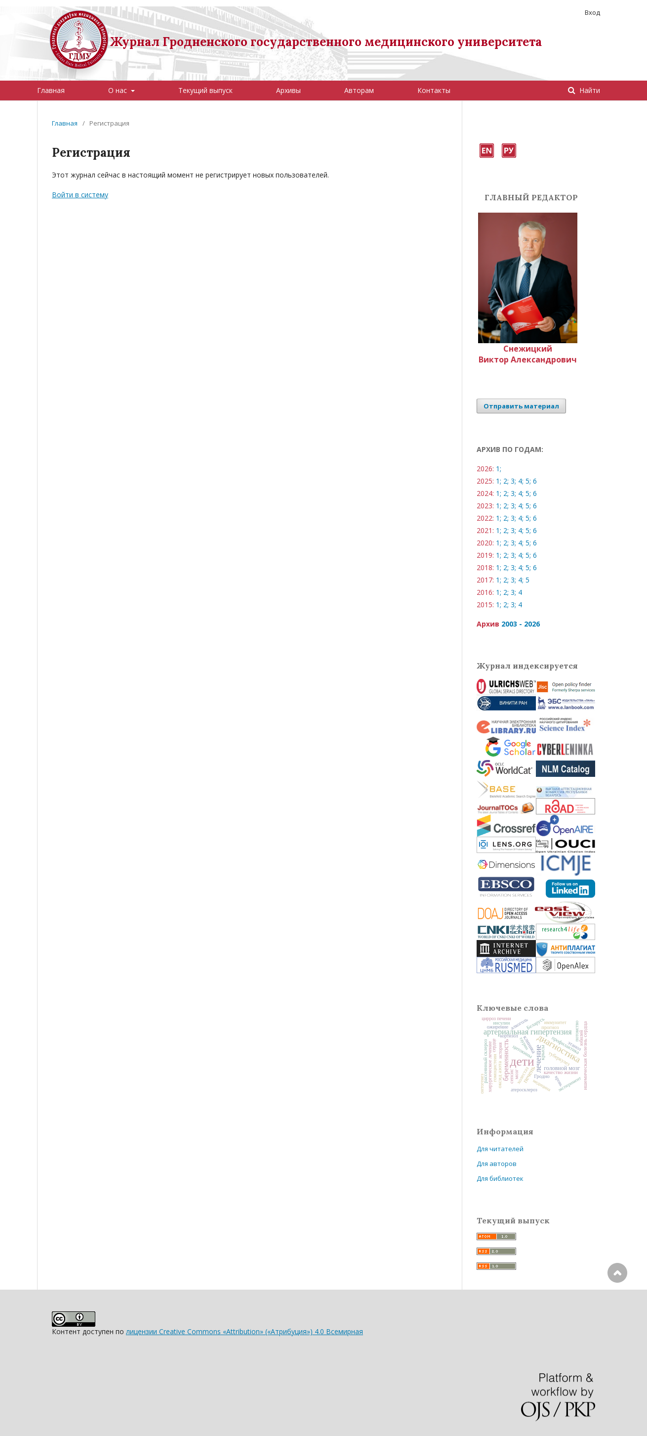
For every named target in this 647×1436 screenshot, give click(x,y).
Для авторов (497, 1163)
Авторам (359, 90)
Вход (592, 12)
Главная (51, 90)
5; (528, 481)
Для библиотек (500, 1178)
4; (521, 481)
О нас (118, 90)
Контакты (433, 90)
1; (498, 468)
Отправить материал (521, 406)
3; (513, 481)
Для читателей (500, 1148)
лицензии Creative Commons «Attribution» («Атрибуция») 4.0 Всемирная (244, 1331)
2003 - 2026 (520, 623)
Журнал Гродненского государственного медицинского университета (326, 41)
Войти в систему (80, 194)
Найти (588, 90)
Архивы (288, 90)
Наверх (617, 1312)
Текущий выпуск (205, 90)
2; (506, 481)
